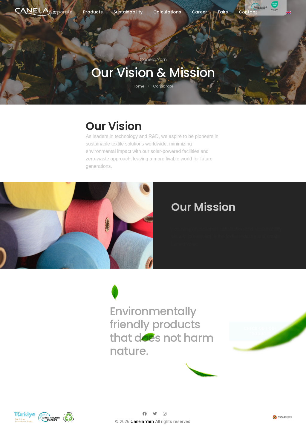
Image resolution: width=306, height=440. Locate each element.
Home (139, 86)
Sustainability (128, 12)
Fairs (223, 12)
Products (93, 12)
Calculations (167, 12)
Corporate (60, 12)
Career (199, 12)
